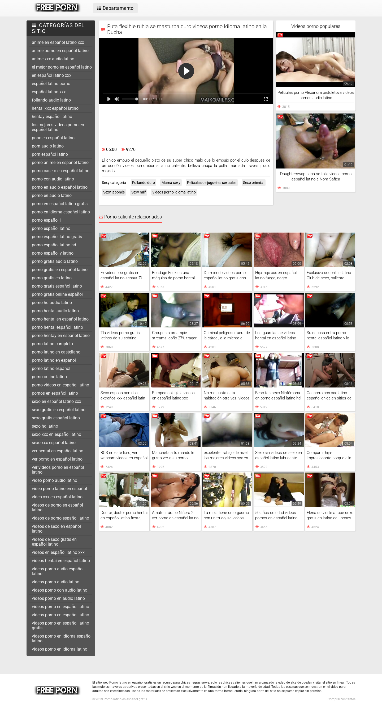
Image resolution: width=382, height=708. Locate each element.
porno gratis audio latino (55, 261)
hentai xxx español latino (55, 108)
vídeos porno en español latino (60, 614)
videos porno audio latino (55, 581)
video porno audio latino (54, 480)
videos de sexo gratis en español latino (54, 542)
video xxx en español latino (57, 496)
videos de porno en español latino (57, 507)
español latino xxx (49, 91)
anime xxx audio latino (53, 58)
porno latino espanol (51, 368)
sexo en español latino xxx (56, 401)
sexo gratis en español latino (58, 409)
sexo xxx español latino (54, 442)
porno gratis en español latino (60, 269)
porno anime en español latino (60, 162)
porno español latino (51, 228)
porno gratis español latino (57, 286)
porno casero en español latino (60, 170)
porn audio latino (48, 146)
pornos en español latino (55, 393)
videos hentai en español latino (61, 560)
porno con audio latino (53, 179)
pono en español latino (53, 137)
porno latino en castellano (56, 352)
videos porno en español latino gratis (60, 625)
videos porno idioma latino (174, 192)
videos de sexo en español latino (56, 529)
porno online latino (49, 376)
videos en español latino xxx (58, 552)
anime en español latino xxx (58, 42)
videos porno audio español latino (58, 571)
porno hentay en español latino (61, 335)
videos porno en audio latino (58, 598)
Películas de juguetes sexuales (211, 182)
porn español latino (50, 154)
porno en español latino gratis (60, 203)
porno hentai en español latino (60, 319)
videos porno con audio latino (59, 590)
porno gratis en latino (52, 277)
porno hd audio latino (52, 302)
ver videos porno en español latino (58, 470)
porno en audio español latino (60, 187)
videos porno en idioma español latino (62, 638)
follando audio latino (51, 100)
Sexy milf (138, 192)
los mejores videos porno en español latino (58, 127)
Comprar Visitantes (341, 699)
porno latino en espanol (54, 360)
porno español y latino (52, 253)
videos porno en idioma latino (59, 649)
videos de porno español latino (60, 518)
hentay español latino (52, 116)
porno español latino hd (54, 244)
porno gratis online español (57, 294)
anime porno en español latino (60, 50)
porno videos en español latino (60, 384)
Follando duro (143, 182)
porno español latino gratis (57, 236)
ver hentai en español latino (57, 450)
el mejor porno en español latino (62, 67)
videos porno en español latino (60, 606)
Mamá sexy (171, 182)
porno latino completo (52, 343)
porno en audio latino (52, 195)
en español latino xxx (51, 75)
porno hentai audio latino (55, 310)
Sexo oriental (253, 182)
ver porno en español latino (57, 459)
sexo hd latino (45, 426)
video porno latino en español (59, 488)
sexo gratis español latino (56, 417)
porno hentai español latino (57, 327)
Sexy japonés (114, 192)
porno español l (46, 220)
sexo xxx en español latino (56, 434)
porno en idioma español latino (61, 211)
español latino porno (51, 83)
